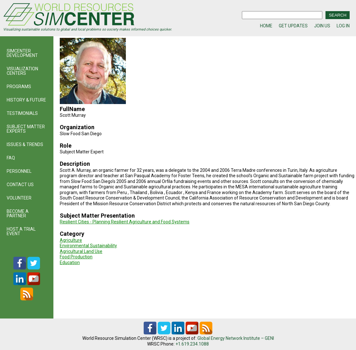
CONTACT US (20, 184)
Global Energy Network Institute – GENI (235, 338)
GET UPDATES (293, 25)
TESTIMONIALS (22, 113)
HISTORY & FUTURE (26, 99)
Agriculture (71, 240)
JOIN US (322, 25)
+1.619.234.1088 (192, 343)
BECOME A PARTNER (18, 213)
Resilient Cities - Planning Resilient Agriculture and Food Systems (124, 221)
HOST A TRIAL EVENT (21, 231)
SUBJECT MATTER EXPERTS (26, 129)
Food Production (76, 256)
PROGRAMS (19, 86)
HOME (266, 25)
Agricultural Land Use (81, 251)
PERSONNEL (19, 171)
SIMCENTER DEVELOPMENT (22, 53)
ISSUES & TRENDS (25, 144)
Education (70, 262)
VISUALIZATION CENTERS (22, 71)
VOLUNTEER (19, 197)
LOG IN (343, 25)
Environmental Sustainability (88, 245)
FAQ (11, 157)
